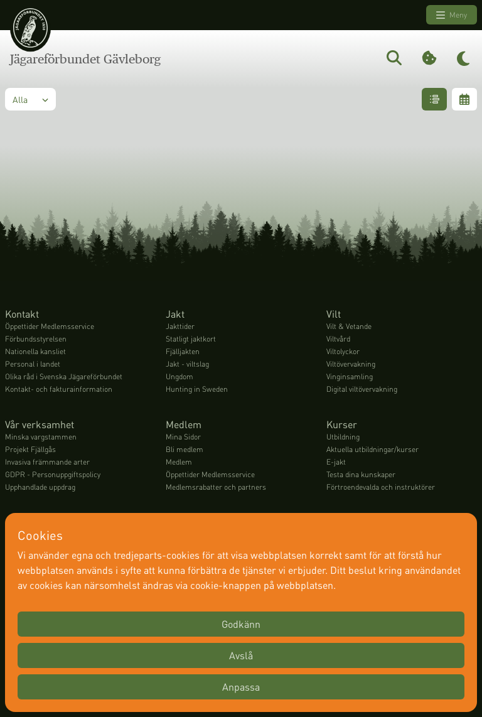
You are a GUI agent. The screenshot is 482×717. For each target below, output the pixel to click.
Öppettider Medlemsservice (49, 326)
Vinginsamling (349, 376)
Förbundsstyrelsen (36, 338)
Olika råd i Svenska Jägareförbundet (63, 376)
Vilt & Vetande (349, 326)
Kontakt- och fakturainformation (58, 389)
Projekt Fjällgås (30, 449)
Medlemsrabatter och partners (216, 487)
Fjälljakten (183, 351)
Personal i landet (32, 364)
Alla (30, 99)
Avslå (241, 655)
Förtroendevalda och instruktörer (380, 487)
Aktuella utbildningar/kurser (372, 449)
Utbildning (343, 436)
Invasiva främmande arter (47, 461)
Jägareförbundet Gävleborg (85, 59)
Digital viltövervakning (361, 389)
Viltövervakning (350, 364)
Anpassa (241, 686)
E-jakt (336, 461)
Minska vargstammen (41, 436)
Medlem (179, 461)
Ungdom (179, 376)
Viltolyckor (343, 351)
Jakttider (180, 326)
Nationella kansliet (35, 351)
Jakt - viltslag (187, 364)
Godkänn (241, 623)
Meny (451, 15)
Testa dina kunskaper (360, 474)
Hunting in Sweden (197, 389)
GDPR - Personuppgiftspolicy (52, 474)
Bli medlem (184, 449)
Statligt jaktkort (191, 338)
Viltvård (338, 338)
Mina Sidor (183, 436)
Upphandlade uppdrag (40, 487)
